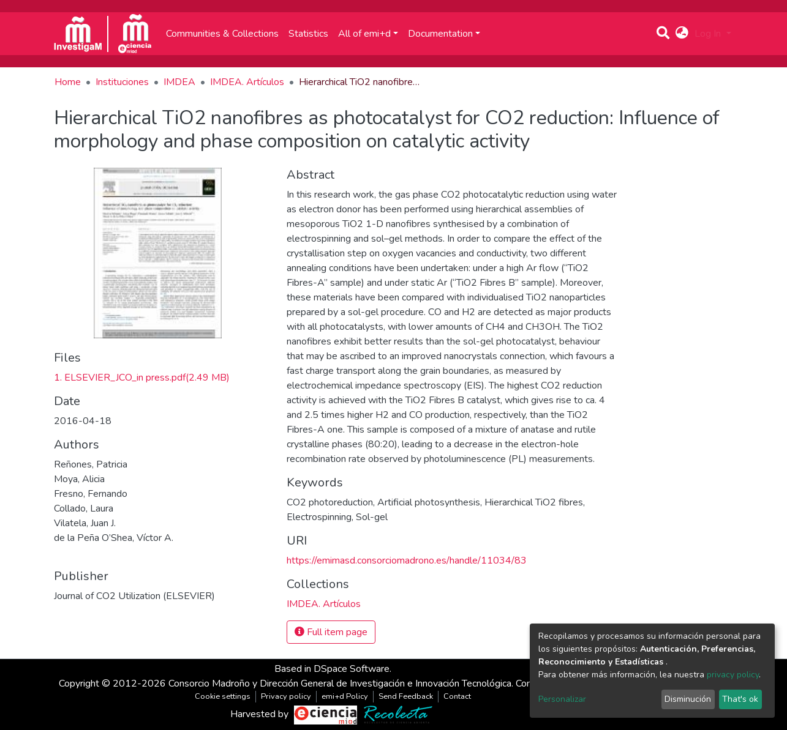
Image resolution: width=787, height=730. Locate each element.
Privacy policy (286, 696)
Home (68, 82)
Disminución (688, 699)
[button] (682, 33)
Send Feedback (405, 696)
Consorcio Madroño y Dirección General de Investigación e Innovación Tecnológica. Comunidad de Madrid (388, 683)
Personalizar (562, 699)
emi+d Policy (345, 696)
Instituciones (122, 82)
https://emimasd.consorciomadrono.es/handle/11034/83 (407, 560)
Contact (457, 696)
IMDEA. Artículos (247, 82)
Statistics (308, 33)
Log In (709, 33)
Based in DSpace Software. (332, 669)
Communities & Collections (222, 33)
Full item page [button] (331, 632)
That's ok (740, 699)
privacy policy (733, 674)
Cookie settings (222, 696)
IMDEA (179, 82)
